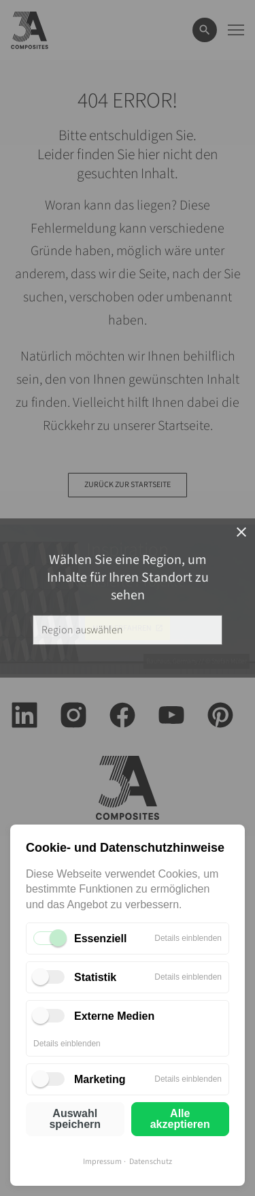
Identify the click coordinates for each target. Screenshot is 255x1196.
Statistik (95, 977)
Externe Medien (114, 1016)
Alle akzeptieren (180, 1119)
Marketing (100, 1079)
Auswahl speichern (75, 1119)
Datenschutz (150, 1161)
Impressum (102, 1161)
